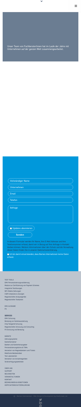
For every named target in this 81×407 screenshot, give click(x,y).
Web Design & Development (43, 396)
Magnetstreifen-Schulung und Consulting (19, 327)
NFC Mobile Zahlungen (13, 291)
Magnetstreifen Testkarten (14, 299)
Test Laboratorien (11, 356)
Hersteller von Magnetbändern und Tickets (20, 350)
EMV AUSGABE (10, 306)
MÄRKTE (8, 336)
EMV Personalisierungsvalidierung (17, 282)
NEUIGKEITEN (10, 374)
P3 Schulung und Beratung (14, 330)
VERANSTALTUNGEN (12, 377)
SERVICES (8, 315)
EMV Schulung (10, 318)
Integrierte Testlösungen (13, 288)
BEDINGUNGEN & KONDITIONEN (16, 382)
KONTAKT (8, 379)
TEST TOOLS (9, 280)
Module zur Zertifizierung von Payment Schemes (22, 285)
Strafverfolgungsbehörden (14, 362)
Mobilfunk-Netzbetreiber (13, 353)
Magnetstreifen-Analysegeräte (15, 297)
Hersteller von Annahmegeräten (16, 359)
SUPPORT (8, 371)
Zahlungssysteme (11, 339)
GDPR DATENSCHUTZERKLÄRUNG (17, 385)
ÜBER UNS (8, 368)
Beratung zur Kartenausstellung (16, 321)
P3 (6, 309)
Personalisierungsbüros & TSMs (16, 347)
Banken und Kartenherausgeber (16, 345)
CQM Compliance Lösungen (14, 294)
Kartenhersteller (10, 342)
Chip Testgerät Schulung (13, 324)
